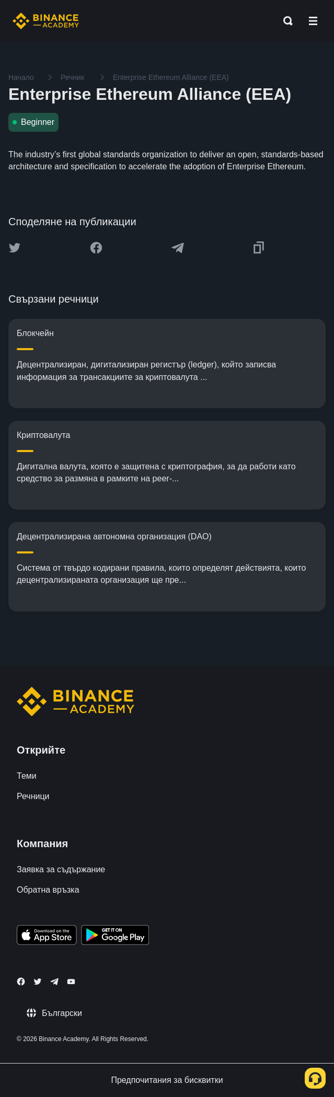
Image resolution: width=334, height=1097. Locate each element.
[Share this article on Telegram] (177, 247)
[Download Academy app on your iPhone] (47, 936)
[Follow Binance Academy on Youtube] (71, 982)
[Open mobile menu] (313, 20)
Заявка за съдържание (61, 869)
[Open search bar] (284, 20)
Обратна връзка (48, 889)
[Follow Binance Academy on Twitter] (37, 981)
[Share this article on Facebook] (96, 247)
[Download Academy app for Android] (115, 936)
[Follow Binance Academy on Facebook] (21, 981)
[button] (313, 21)
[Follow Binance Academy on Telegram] (54, 981)
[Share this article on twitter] (14, 247)
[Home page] (46, 21)
